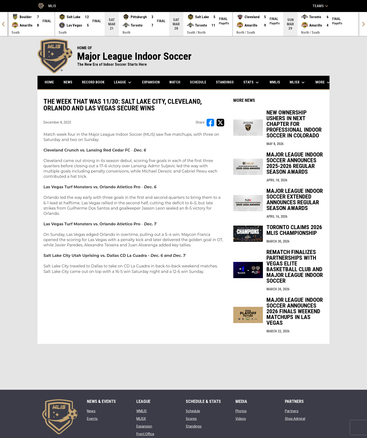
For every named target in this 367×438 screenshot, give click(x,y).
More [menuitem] (323, 82)
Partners (291, 411)
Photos (241, 411)
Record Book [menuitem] (93, 82)
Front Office (145, 434)
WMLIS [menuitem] (277, 82)
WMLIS (141, 411)
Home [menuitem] (49, 82)
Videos (240, 419)
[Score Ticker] (183, 24)
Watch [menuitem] (174, 82)
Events (92, 419)
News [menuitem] (68, 82)
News (91, 411)
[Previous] (4, 24)
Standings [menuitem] (225, 82)
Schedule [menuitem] (198, 82)
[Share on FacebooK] (210, 122)
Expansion (144, 426)
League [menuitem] (123, 82)
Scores (191, 419)
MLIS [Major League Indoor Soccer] (46, 6)
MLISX (141, 419)
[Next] (363, 24)
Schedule (193, 411)
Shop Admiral (295, 419)
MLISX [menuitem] (298, 82)
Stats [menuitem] (251, 82)
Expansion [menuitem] (151, 82)
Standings (194, 426)
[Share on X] (220, 122)
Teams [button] (321, 6)
